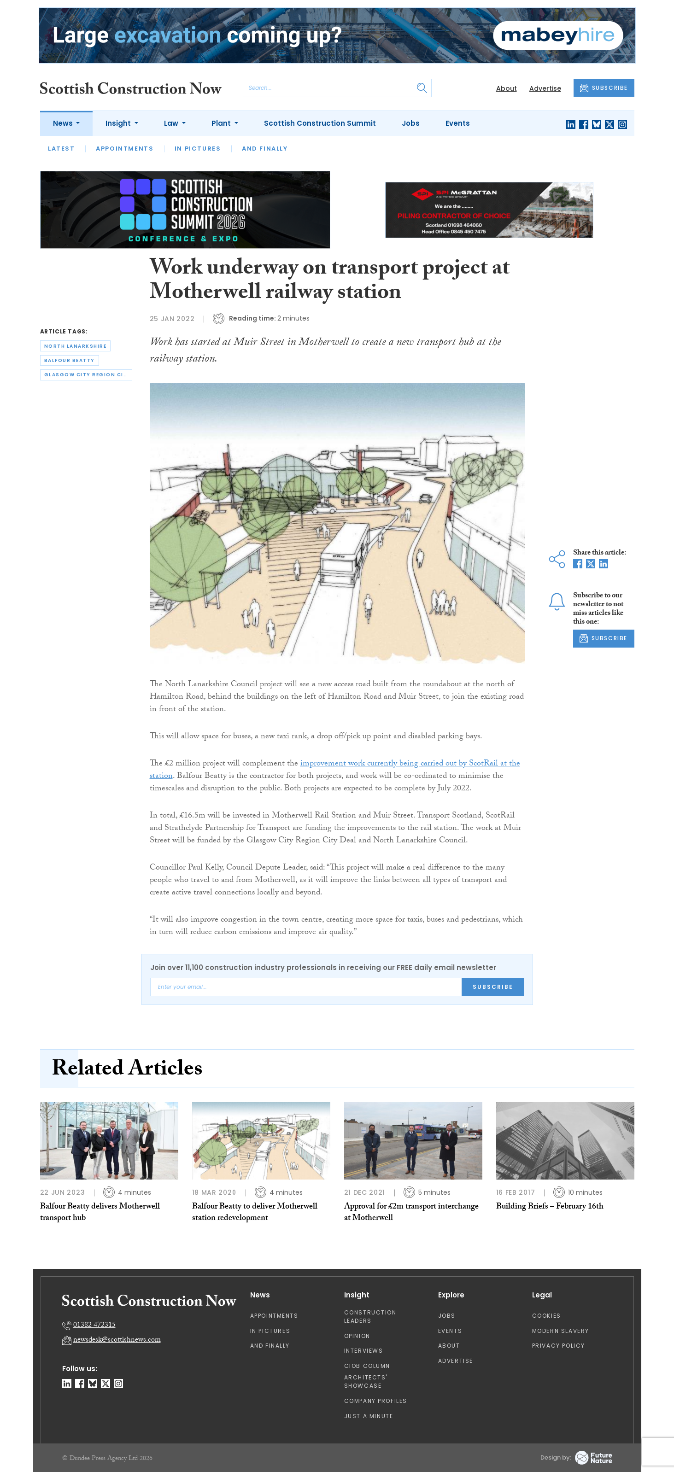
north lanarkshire (75, 346)
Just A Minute (368, 1416)
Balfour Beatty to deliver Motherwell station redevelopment (254, 1213)
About (506, 88)
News (64, 123)
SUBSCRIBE (604, 88)
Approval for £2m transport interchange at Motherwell (411, 1213)
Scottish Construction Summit (320, 123)
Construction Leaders (370, 1316)
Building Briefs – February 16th (550, 1207)
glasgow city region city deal (88, 374)
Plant (222, 123)
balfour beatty (69, 360)
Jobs (411, 123)
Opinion (357, 1336)
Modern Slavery (560, 1331)
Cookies (546, 1316)
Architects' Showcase (366, 1381)
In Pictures (198, 148)
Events (457, 123)
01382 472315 (94, 1326)
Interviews (363, 1351)
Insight (119, 123)
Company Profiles (376, 1401)
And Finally (265, 148)
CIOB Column (367, 1366)
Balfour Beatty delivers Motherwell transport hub (100, 1213)
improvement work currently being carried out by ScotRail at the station (335, 770)
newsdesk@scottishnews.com (117, 1340)
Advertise (545, 88)
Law (172, 123)
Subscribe (493, 987)
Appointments (124, 148)
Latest (61, 148)
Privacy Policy (558, 1345)
